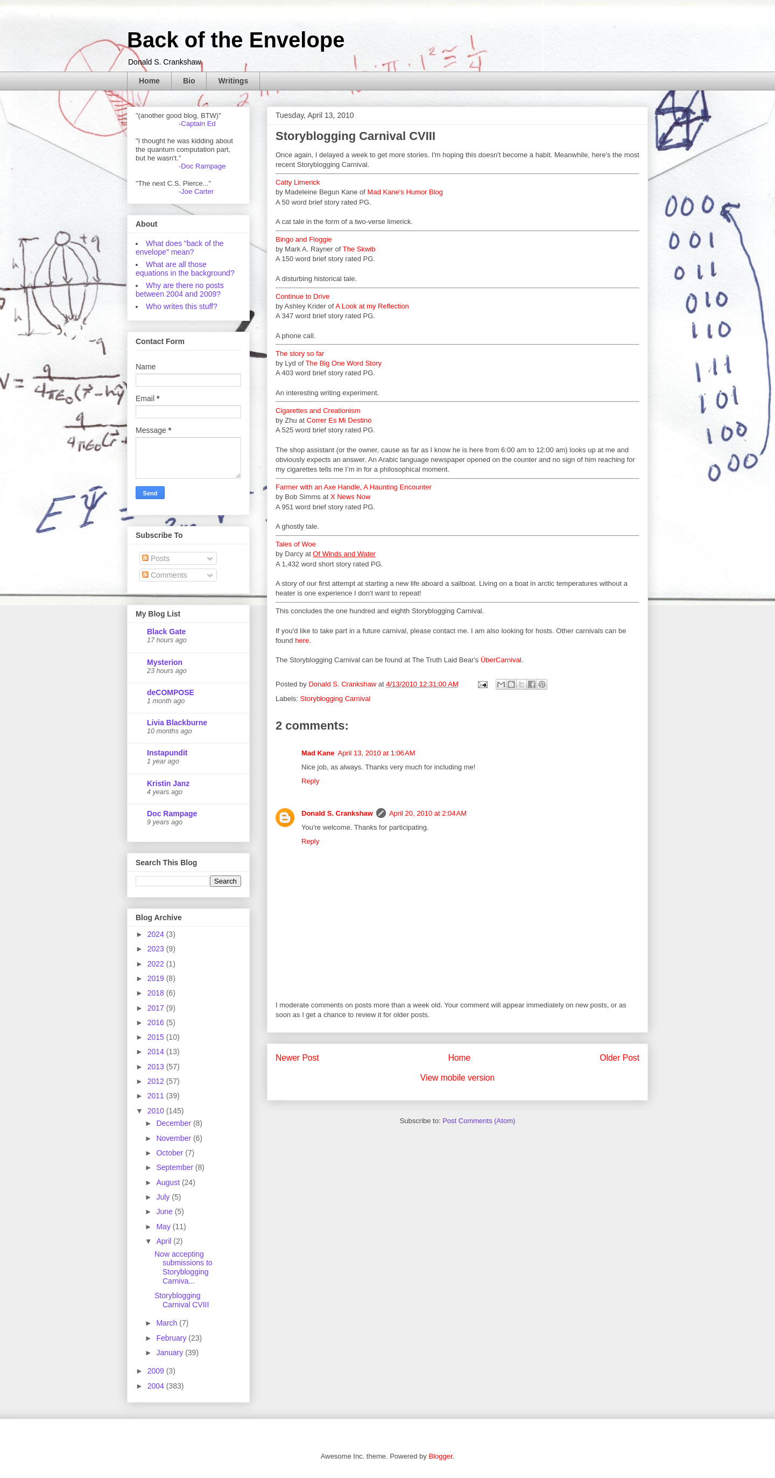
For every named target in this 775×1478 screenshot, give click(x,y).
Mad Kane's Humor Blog (405, 192)
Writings (233, 80)
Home (149, 80)
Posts (156, 558)
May (164, 1226)
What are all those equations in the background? (185, 268)
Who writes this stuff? (181, 306)
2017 (156, 1008)
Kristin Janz (168, 783)
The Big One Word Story (344, 363)
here (302, 640)
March (167, 1323)
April (164, 1241)
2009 (156, 1371)
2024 (156, 934)
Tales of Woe (296, 544)
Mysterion (164, 662)
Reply (310, 781)
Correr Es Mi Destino (339, 420)
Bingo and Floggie (304, 239)
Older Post (619, 1057)
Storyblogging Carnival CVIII (181, 1300)
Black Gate (166, 631)
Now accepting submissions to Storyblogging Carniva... (183, 1267)
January (170, 1352)
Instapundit (167, 752)
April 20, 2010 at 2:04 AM (428, 813)
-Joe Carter (196, 191)
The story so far (300, 353)
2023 (156, 948)
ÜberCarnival (501, 660)
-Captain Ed (197, 124)
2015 (156, 1037)
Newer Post (297, 1057)
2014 (156, 1051)
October (170, 1152)
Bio (189, 80)
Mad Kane (317, 753)
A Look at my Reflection (372, 306)
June (165, 1211)
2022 (156, 963)
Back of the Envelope (236, 40)
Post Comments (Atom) (478, 1121)
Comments (164, 575)
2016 (156, 1022)
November (174, 1138)
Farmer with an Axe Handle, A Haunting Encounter (354, 487)
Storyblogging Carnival (335, 699)
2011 (156, 1095)
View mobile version (457, 1077)
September (175, 1167)
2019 (156, 978)
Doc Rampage (172, 813)
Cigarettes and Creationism (318, 411)
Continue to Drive (302, 296)
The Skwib (359, 249)
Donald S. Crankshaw (337, 813)
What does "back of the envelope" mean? (179, 247)
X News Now (350, 497)
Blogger (440, 1456)
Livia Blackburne (177, 722)
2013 (156, 1066)
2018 (156, 993)
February (172, 1338)
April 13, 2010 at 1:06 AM (376, 753)
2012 (156, 1081)
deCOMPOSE (170, 692)
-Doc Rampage (202, 166)
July (164, 1197)
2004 (156, 1386)
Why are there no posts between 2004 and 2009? (180, 289)
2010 (156, 1110)
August (168, 1182)
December (174, 1123)
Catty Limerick (298, 182)
